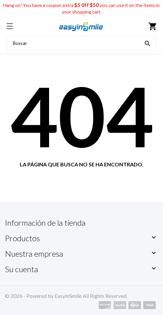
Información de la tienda (45, 222)
